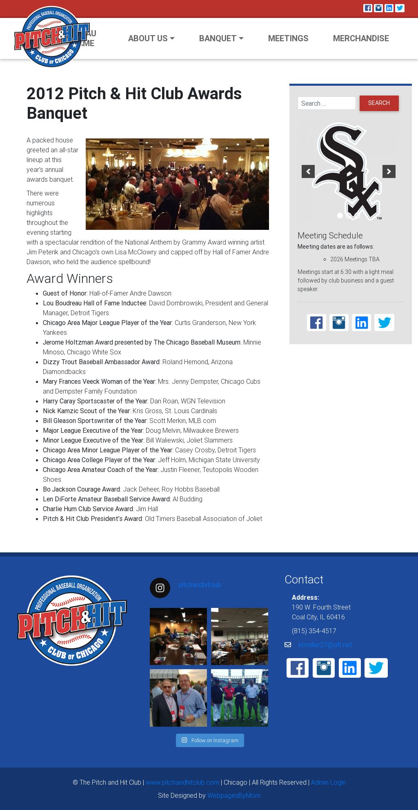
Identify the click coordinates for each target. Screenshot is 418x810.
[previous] (308, 171)
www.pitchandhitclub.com (182, 782)
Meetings (288, 38)
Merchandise (361, 38)
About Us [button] (148, 38)
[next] (389, 171)
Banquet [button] (218, 38)
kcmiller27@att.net (325, 645)
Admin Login (328, 782)
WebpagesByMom (233, 795)
